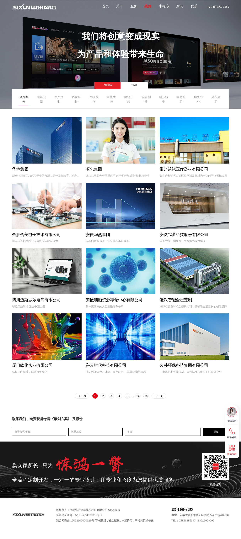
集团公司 (181, 99)
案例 (145, 8)
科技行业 (163, 99)
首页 (103, 8)
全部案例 (24, 99)
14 (142, 402)
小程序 (162, 8)
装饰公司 (41, 99)
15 (152, 402)
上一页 (73, 402)
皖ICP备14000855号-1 (88, 522)
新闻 (177, 8)
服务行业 (198, 99)
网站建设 (104, 84)
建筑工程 (128, 99)
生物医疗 (94, 99)
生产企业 (58, 99)
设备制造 (146, 99)
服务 (131, 8)
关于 (117, 8)
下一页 (168, 402)
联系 (191, 8)
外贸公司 (216, 99)
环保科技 (76, 99)
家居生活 (111, 99)
